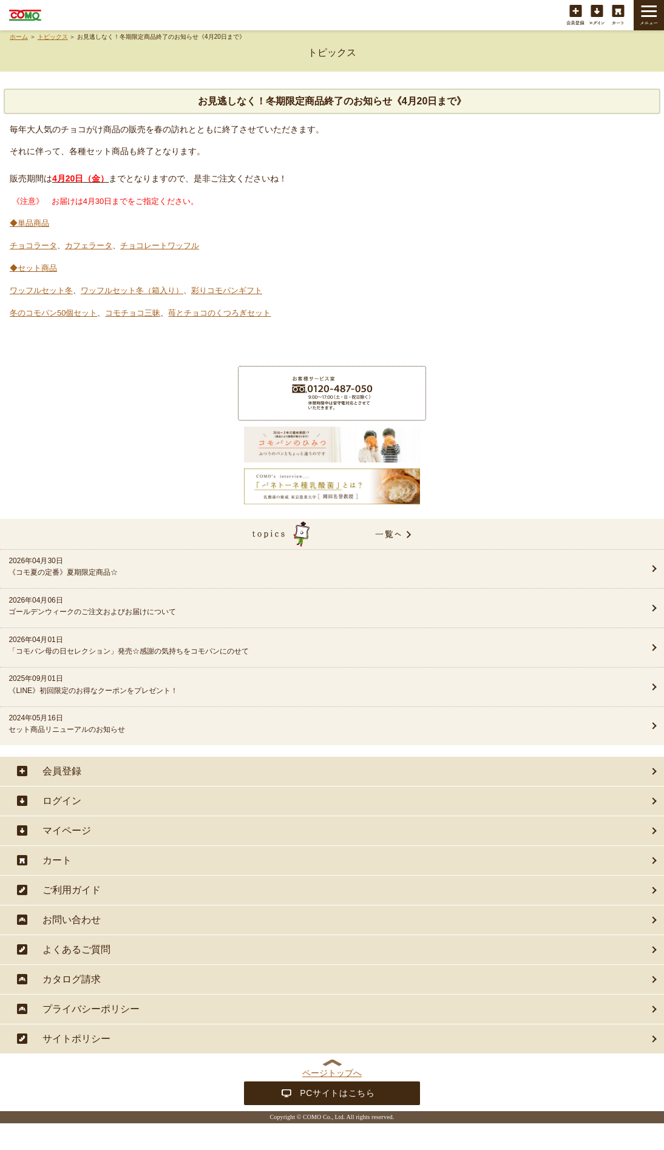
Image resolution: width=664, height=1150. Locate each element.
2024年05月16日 (299, 725)
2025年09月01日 (299, 685)
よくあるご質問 (76, 949)
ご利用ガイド (71, 890)
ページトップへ (332, 1073)
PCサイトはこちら (337, 1093)
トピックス (53, 36)
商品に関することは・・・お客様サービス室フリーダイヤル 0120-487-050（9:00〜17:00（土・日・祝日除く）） (332, 393)
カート (618, 16)
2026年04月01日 (299, 646)
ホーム (19, 36)
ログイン (597, 16)
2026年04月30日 (299, 567)
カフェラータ (88, 245)
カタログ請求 (71, 979)
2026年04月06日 (299, 607)
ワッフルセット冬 (41, 290)
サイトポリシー (76, 1038)
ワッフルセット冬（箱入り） (132, 290)
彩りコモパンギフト (226, 290)
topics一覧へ (332, 534)
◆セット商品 (33, 267)
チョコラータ (33, 245)
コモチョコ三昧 (132, 312)
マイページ (66, 830)
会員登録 (575, 16)
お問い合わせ (71, 920)
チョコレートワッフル (159, 245)
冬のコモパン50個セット (53, 312)
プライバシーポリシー (91, 1009)
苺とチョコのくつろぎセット (219, 312)
